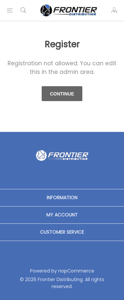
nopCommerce (76, 271)
